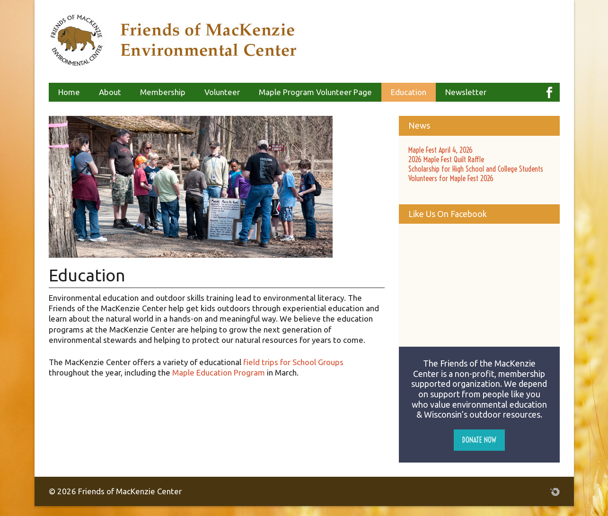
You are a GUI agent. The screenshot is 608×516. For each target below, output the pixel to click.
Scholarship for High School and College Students (475, 169)
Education (408, 91)
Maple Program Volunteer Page (315, 91)
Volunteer (222, 91)
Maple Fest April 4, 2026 (440, 150)
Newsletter (465, 91)
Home (69, 91)
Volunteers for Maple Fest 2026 (450, 178)
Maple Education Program (218, 372)
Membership (162, 91)
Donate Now (479, 440)
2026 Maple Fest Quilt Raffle (446, 159)
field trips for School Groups (293, 362)
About (110, 91)
